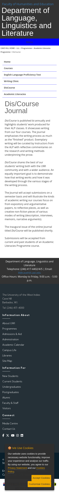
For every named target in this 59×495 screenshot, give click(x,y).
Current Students (12, 381)
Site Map (7, 360)
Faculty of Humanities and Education (28, 4)
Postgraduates (10, 392)
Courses (8, 68)
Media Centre (10, 423)
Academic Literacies (15, 94)
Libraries (7, 355)
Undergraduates (11, 386)
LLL (18, 48)
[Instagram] (18, 435)
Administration (10, 339)
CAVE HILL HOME (8, 48)
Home (7, 61)
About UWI (8, 323)
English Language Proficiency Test (22, 74)
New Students (10, 376)
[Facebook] (4, 435)
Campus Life (9, 350)
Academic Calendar (13, 344)
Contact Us (8, 428)
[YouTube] (13, 435)
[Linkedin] (22, 435)
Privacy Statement (17, 468)
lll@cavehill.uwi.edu (29, 273)
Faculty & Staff (10, 402)
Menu (29, 42)
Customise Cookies (39, 484)
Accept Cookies (41, 477)
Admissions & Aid (12, 334)
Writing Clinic (11, 81)
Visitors (6, 408)
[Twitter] (8, 435)
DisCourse (9, 87)
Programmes (26, 48)
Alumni (6, 397)
